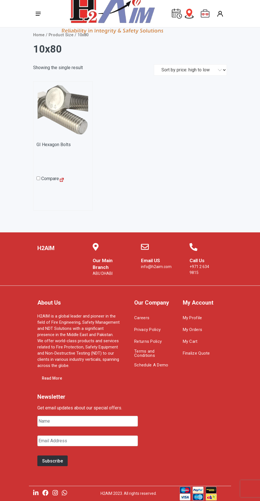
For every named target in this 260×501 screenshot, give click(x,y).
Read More (52, 378)
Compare (48, 178)
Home (39, 34)
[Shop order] (190, 70)
